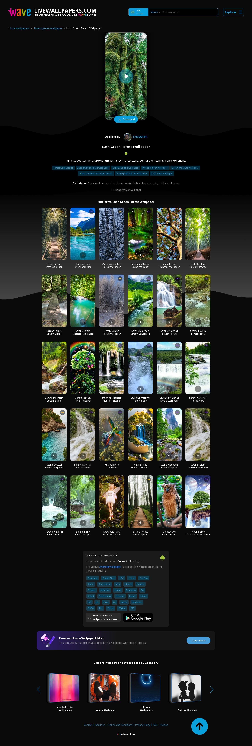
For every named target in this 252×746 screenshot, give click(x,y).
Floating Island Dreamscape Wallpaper (198, 533)
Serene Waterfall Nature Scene (82, 466)
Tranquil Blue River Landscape (82, 265)
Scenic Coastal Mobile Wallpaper (54, 466)
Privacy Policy (142, 724)
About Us (100, 724)
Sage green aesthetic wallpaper (93, 167)
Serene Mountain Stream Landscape (140, 332)
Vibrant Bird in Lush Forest (111, 466)
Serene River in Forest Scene (198, 332)
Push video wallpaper (162, 173)
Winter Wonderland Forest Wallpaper (112, 265)
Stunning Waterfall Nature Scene (140, 399)
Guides (164, 724)
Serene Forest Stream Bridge (54, 332)
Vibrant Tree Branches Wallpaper (169, 265)
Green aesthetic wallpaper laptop (96, 173)
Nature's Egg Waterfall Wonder (140, 466)
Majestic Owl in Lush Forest (169, 533)
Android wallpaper (110, 567)
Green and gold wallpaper (126, 167)
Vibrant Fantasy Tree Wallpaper (83, 399)
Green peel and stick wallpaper (132, 173)
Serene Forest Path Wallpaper (140, 533)
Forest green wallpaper (48, 28)
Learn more (198, 640)
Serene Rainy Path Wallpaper (83, 533)
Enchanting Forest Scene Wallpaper (140, 265)
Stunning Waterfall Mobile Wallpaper (111, 399)
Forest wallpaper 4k (63, 167)
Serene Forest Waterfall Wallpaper (83, 332)
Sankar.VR (135, 137)
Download (126, 120)
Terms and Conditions (120, 724)
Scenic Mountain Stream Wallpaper (169, 466)
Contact (88, 724)
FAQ (155, 724)
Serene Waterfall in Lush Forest (169, 332)
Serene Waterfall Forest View (198, 399)
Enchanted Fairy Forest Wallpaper (112, 533)
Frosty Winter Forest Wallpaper (112, 332)
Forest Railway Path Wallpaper (54, 265)
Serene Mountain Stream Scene (54, 399)
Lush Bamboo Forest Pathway (198, 265)
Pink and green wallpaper (155, 167)
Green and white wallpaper (185, 167)
